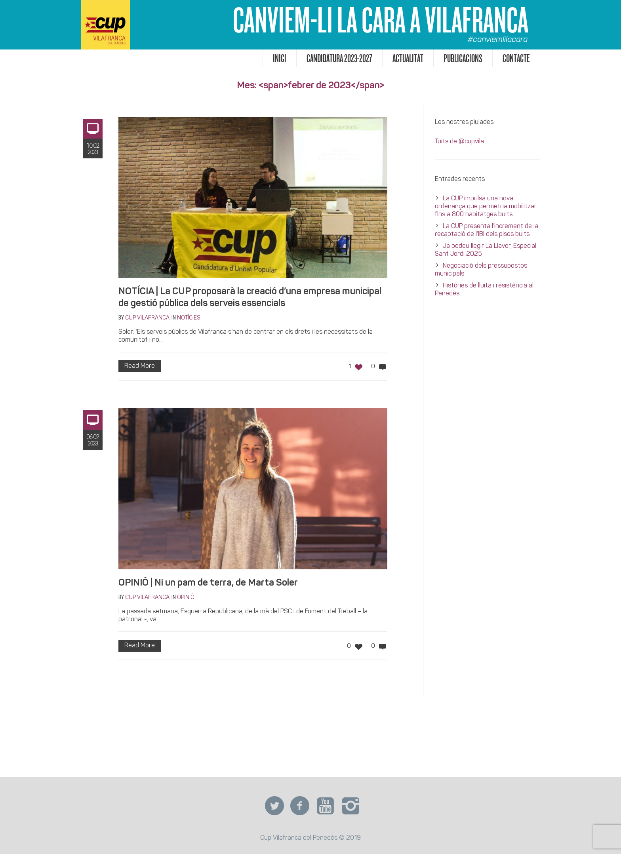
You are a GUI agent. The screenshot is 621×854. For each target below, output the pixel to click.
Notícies (188, 318)
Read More (139, 366)
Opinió (185, 598)
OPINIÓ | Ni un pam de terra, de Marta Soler (208, 583)
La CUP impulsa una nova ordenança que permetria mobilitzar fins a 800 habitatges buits (486, 207)
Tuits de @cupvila (459, 142)
